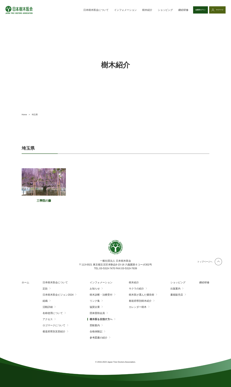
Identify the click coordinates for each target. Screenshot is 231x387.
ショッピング (148, 9)
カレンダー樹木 (138, 306)
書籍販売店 (176, 294)
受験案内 (95, 325)
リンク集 (95, 300)
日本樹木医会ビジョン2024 (58, 294)
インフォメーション (108, 9)
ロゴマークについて (54, 325)
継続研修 (167, 9)
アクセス (48, 319)
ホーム (25, 282)
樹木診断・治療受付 (101, 294)
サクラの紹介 (136, 288)
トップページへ (204, 261)
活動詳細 (48, 306)
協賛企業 (95, 306)
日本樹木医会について (79, 9)
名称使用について (53, 313)
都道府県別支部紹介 (54, 331)
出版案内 (175, 288)
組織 (45, 300)
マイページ (216, 10)
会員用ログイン (190, 10)
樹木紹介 (130, 9)
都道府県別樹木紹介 (140, 300)
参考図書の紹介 (98, 337)
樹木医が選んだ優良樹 (141, 294)
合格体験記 (96, 331)
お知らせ (95, 288)
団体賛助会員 (97, 313)
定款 (45, 288)
